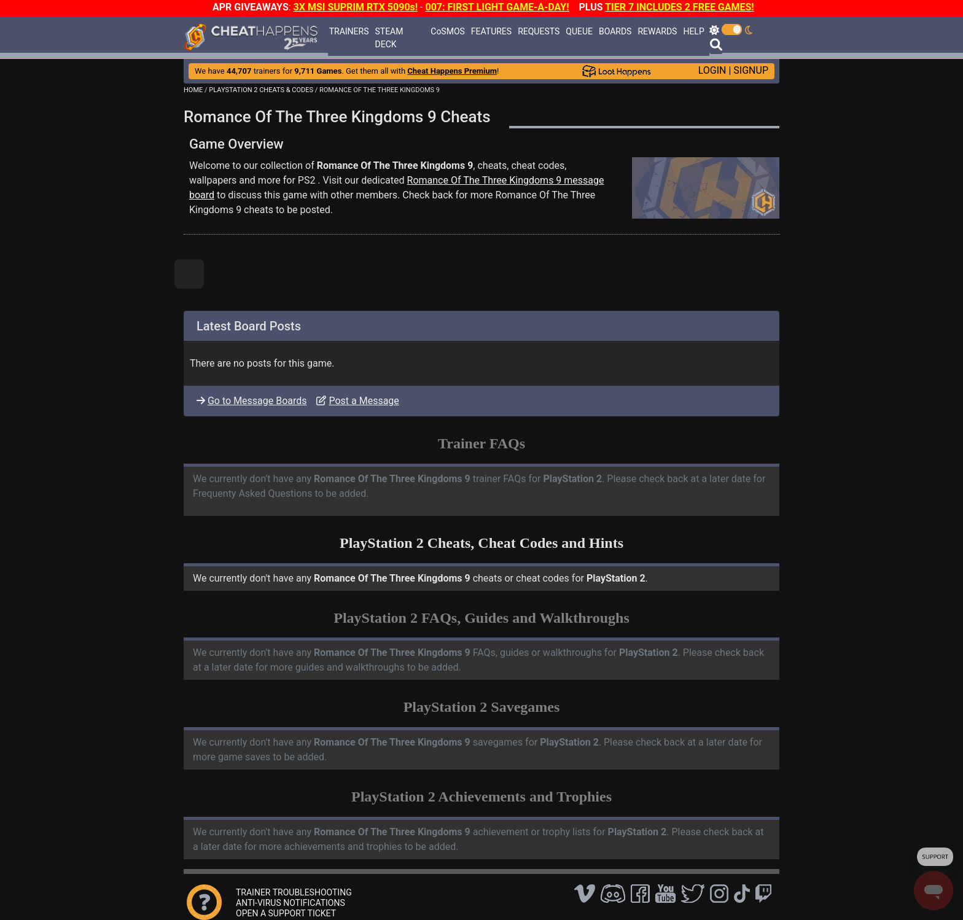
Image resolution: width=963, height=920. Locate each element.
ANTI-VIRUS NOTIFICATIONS (290, 903)
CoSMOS (448, 31)
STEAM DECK (389, 37)
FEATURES (491, 31)
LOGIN (712, 70)
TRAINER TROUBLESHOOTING (294, 892)
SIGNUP (750, 70)
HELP (693, 31)
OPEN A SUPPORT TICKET (286, 913)
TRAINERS (349, 31)
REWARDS (657, 31)
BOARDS (615, 31)
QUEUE (579, 31)
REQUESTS (538, 31)
